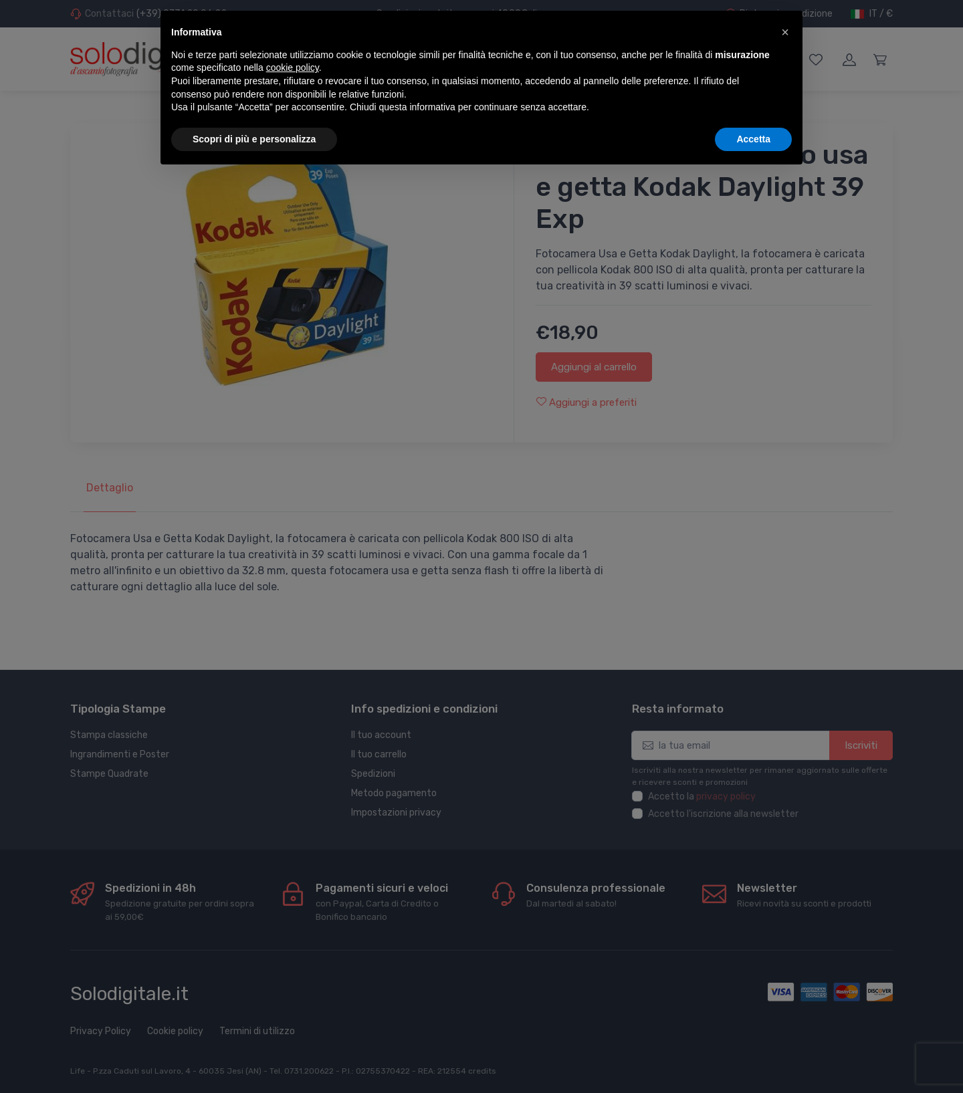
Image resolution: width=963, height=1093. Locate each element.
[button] (785, 32)
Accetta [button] (753, 139)
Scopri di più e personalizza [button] (254, 139)
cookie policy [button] (292, 67)
